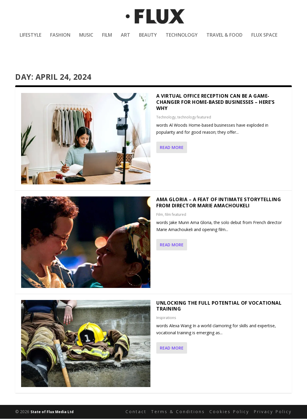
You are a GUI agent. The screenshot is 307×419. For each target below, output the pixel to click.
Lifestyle (30, 39)
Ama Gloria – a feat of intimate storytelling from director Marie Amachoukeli (218, 202)
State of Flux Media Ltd (52, 412)
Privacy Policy (273, 412)
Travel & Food (224, 39)
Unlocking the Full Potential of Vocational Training (218, 306)
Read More (172, 147)
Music (86, 39)
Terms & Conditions (178, 412)
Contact (136, 412)
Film (107, 39)
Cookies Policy (229, 412)
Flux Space (264, 39)
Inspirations (166, 317)
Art (125, 39)
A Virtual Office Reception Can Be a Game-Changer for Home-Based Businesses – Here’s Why (215, 102)
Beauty (148, 39)
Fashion (60, 39)
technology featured (194, 117)
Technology (182, 39)
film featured (175, 214)
